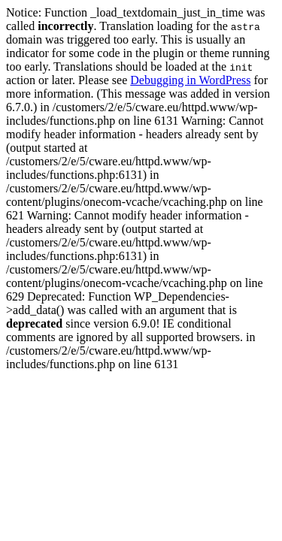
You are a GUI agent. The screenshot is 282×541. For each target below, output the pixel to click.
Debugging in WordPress (190, 80)
